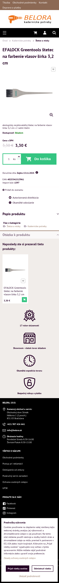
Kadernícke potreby (37, 226)
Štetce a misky (14, 226)
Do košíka (42, 159)
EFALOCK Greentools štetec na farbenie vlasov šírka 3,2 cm (15, 290)
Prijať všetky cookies (17, 568)
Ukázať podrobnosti (29, 576)
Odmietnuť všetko (42, 568)
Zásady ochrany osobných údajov (20, 558)
